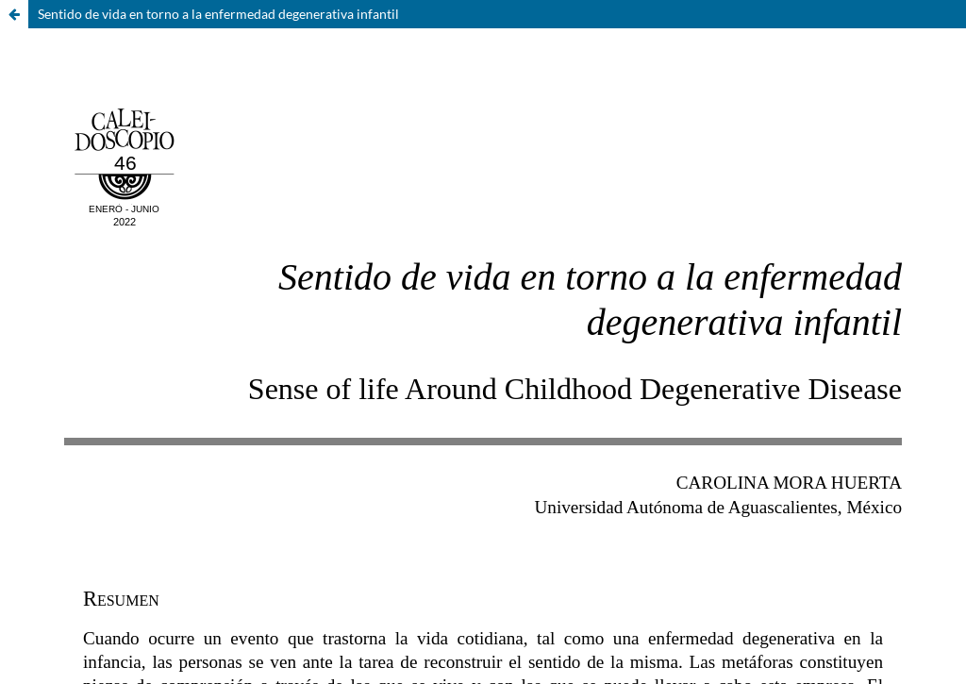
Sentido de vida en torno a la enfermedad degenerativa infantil (218, 14)
